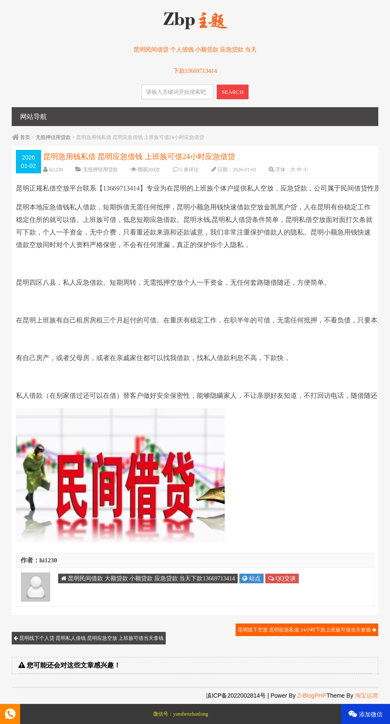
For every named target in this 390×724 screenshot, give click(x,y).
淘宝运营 (366, 695)
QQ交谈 (282, 578)
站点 (251, 578)
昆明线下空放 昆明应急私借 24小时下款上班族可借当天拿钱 (307, 630)
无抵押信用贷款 (53, 137)
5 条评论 (189, 170)
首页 (25, 137)
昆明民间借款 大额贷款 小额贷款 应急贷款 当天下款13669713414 (148, 578)
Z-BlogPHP (311, 695)
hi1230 (56, 170)
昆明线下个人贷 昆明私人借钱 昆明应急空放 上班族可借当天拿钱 (89, 638)
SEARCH (233, 92)
